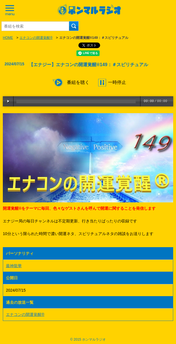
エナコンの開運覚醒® (35, 38)
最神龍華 (14, 265)
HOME (8, 38)
